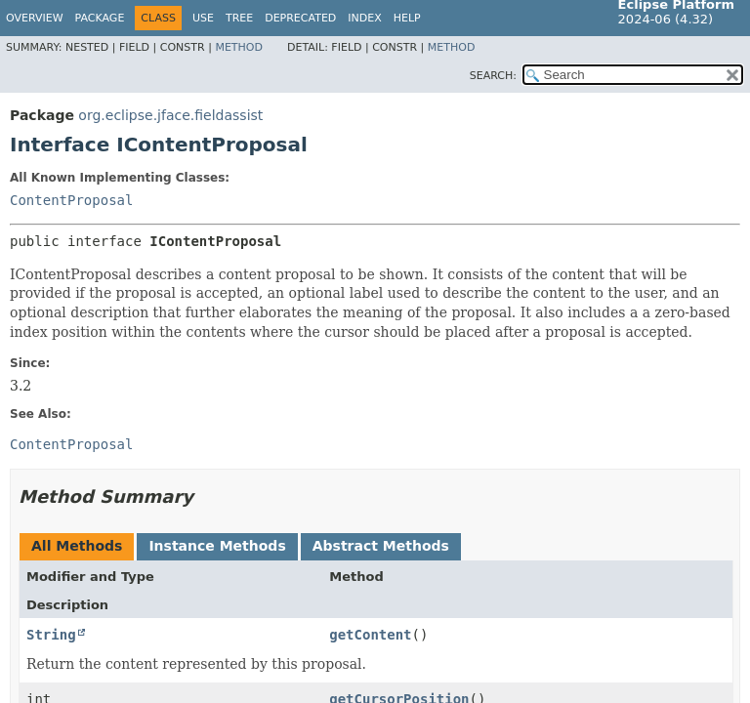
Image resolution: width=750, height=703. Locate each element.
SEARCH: (493, 75)
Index (364, 18)
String (51, 634)
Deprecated (300, 18)
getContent (370, 634)
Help (407, 18)
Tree (239, 18)
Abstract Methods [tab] (380, 546)
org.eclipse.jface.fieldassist (170, 115)
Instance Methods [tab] (216, 546)
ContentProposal (71, 200)
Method (239, 47)
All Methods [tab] (76, 546)
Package (100, 18)
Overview (34, 18)
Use (203, 18)
